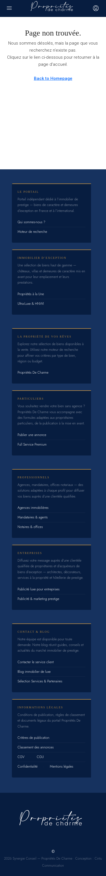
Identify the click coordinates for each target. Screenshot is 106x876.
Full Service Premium (32, 444)
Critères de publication (33, 737)
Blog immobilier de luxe (34, 671)
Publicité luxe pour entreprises (39, 589)
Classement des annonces (36, 747)
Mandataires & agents (33, 517)
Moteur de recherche (32, 231)
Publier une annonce (32, 434)
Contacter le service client (36, 662)
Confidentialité (28, 766)
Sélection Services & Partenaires (40, 681)
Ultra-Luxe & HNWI (31, 303)
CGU (40, 756)
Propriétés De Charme (33, 372)
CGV (21, 756)
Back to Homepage (53, 78)
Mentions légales (61, 766)
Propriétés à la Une (31, 294)
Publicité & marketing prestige (38, 598)
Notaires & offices (30, 526)
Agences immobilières (33, 507)
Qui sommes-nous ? (31, 222)
